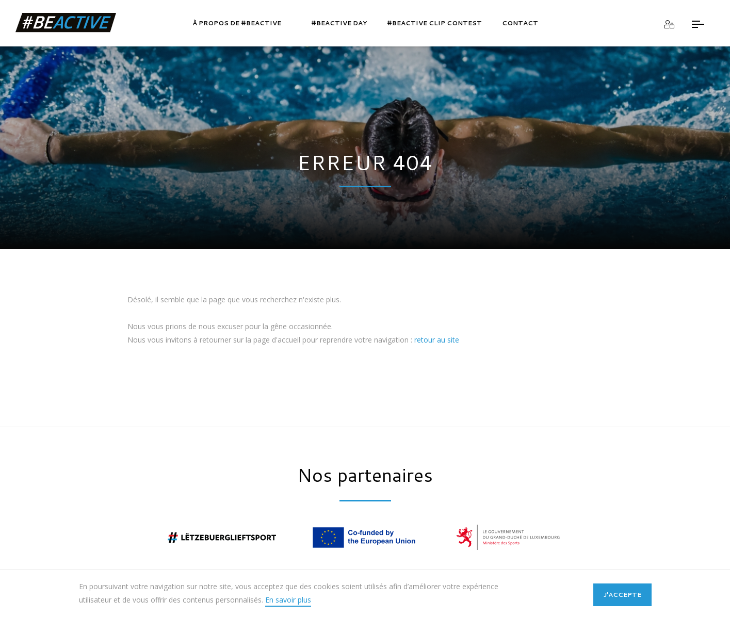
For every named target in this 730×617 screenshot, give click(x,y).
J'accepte (622, 594)
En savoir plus (288, 600)
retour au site (436, 340)
